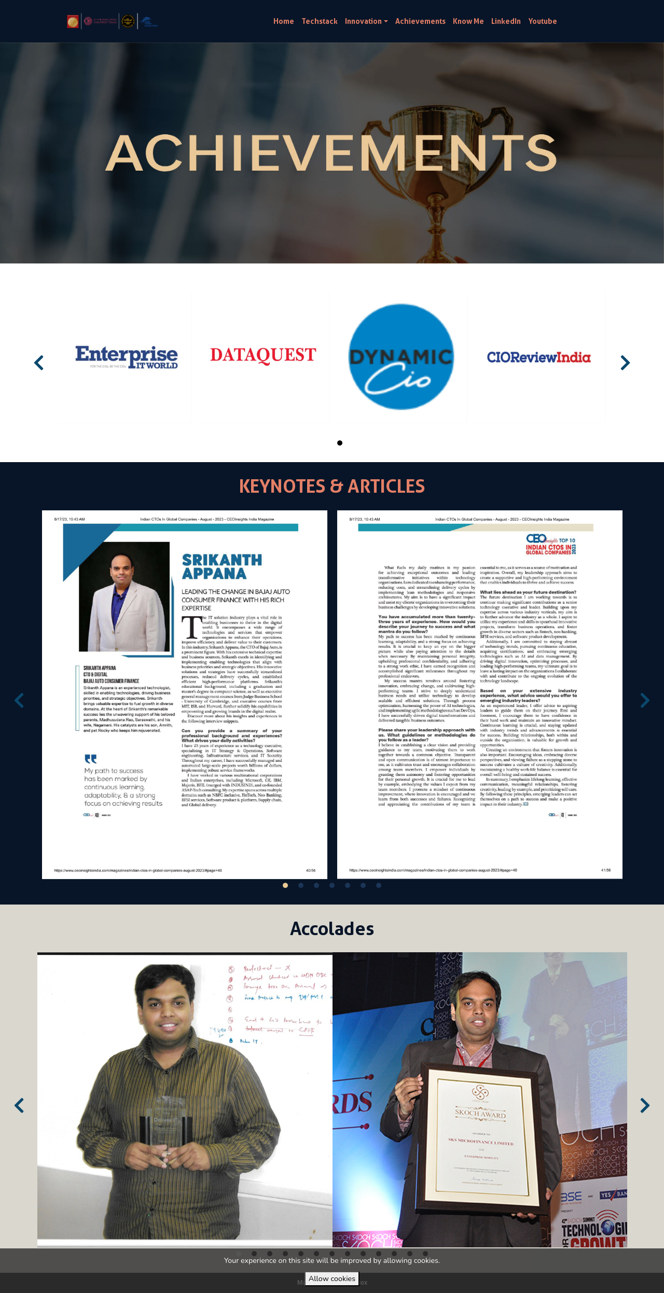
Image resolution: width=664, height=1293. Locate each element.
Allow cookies (332, 1278)
